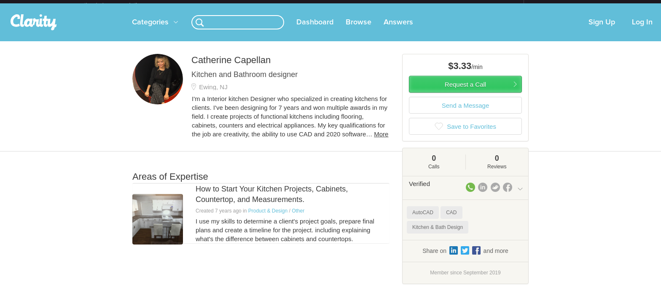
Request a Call (465, 91)
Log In (642, 29)
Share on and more (465, 257)
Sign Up (601, 29)
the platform (119, 5)
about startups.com (553, 5)
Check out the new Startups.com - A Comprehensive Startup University (432, 5)
